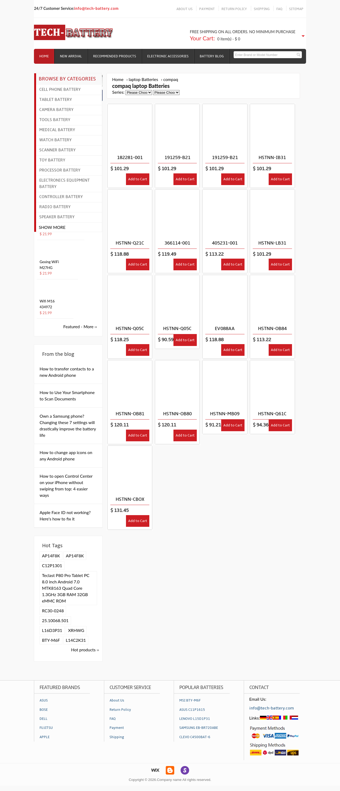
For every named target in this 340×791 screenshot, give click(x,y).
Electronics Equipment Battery (64, 183)
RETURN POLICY (234, 9)
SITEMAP (296, 9)
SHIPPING (262, 9)
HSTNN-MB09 (224, 414)
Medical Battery (57, 129)
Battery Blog (212, 56)
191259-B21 (177, 157)
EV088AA (225, 328)
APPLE (45, 737)
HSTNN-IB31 (272, 157)
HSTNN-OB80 (177, 414)
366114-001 (177, 243)
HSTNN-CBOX (130, 499)
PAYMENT (207, 9)
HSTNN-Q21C (130, 243)
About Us (117, 700)
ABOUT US (184, 9)
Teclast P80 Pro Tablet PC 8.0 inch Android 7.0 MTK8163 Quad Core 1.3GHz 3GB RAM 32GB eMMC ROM (65, 588)
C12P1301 (52, 565)
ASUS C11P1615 (192, 710)
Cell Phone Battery (60, 89)
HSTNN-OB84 (272, 328)
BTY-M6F (51, 640)
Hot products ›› (85, 649)
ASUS (44, 700)
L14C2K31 (76, 640)
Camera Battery (56, 109)
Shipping (117, 737)
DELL (43, 719)
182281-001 (130, 157)
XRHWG (76, 630)
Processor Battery (59, 170)
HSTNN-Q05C (130, 328)
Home (44, 56)
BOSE (44, 710)
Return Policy (120, 710)
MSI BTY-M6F (189, 700)
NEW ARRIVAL (71, 56)
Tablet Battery (55, 99)
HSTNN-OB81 (130, 414)
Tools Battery (54, 119)
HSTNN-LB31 (272, 243)
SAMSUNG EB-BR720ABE (198, 728)
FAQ (279, 9)
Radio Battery (55, 206)
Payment (117, 728)
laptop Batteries (143, 79)
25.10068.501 (55, 620)
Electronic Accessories (168, 56)
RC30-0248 (53, 610)
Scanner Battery (57, 150)
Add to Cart (137, 179)
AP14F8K (51, 555)
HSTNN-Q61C (272, 414)
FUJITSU (46, 728)
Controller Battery (61, 196)
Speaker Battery (57, 217)
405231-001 (225, 243)
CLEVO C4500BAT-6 (194, 737)
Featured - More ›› (80, 326)
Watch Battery (55, 140)
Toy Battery (52, 160)
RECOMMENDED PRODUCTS (114, 56)
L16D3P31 (52, 630)
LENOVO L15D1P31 (194, 719)
